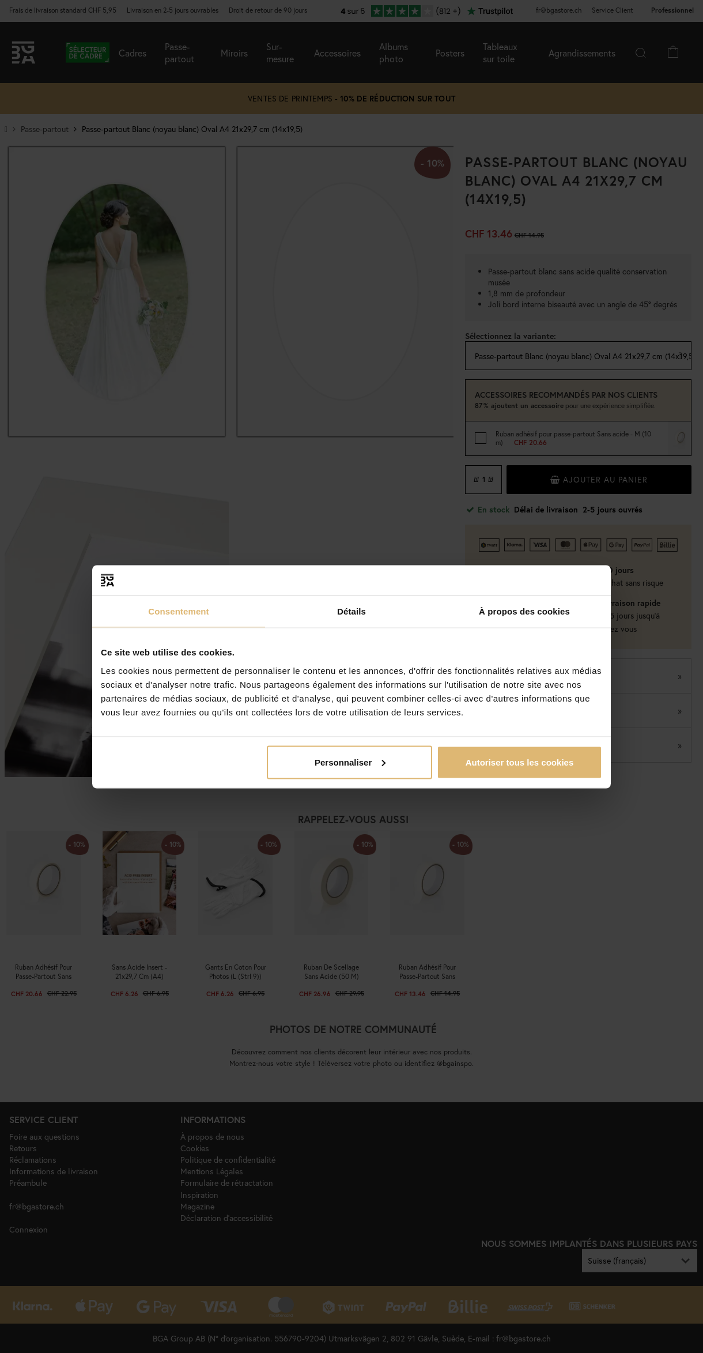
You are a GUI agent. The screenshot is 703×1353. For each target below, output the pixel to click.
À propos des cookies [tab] (524, 611)
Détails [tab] (351, 611)
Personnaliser (350, 762)
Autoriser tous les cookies (520, 762)
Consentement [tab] (178, 611)
